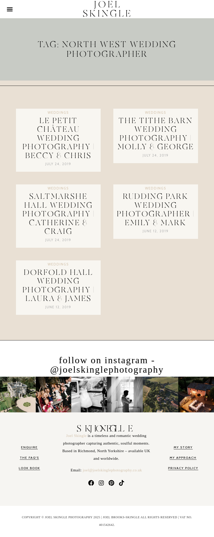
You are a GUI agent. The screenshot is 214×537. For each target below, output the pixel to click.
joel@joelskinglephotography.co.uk (112, 471)
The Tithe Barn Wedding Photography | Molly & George (155, 134)
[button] (10, 9)
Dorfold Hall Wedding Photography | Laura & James (58, 285)
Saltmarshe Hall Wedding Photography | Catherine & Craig (58, 214)
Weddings (58, 112)
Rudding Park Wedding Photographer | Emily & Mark (155, 209)
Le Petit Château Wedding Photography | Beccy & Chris (58, 138)
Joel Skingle (77, 436)
